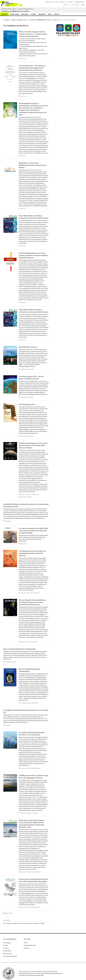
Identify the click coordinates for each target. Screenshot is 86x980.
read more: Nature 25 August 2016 (28, 492)
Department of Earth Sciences (9, 8)
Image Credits (7, 908)
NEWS (50, 14)
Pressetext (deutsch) (25, 494)
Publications (14, 14)
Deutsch (27, 943)
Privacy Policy (69, 2)
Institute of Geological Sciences (26, 8)
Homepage (47, 2)
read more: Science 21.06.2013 (28, 638)
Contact (56, 2)
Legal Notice (62, 2)
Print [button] (26, 938)
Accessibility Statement (79, 2)
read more (22, 58)
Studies (33, 14)
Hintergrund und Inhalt (26, 367)
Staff (52, 2)
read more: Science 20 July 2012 (28, 809)
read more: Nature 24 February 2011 (29, 903)
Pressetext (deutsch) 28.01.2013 (28, 699)
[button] (65, 4)
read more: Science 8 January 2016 (29, 590)
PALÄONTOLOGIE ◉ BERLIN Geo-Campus (15, 11)
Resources (42, 14)
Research (4, 14)
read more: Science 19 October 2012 (29, 764)
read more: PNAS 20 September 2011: (29, 867)
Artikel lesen (8, 518)
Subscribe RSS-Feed (30, 941)
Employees (24, 14)
